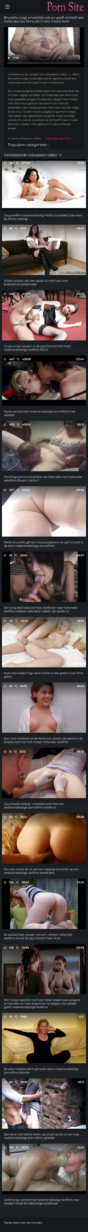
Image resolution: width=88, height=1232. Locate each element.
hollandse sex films (58, 138)
